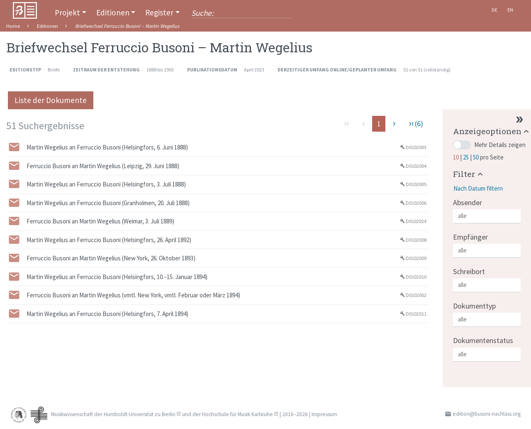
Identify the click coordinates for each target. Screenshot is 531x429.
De (494, 10)
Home (13, 26)
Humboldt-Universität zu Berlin (139, 414)
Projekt (67, 12)
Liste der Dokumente (51, 100)
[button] (492, 131)
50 (476, 157)
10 (456, 157)
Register (159, 12)
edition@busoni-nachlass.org (487, 413)
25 (466, 157)
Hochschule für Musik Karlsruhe (237, 414)
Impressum (324, 414)
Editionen (112, 12)
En (510, 10)
